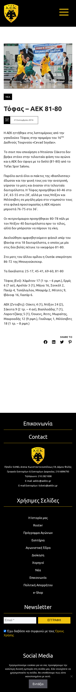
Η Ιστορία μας (38, 518)
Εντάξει (38, 684)
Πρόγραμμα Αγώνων (38, 532)
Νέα (38, 570)
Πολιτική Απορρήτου (38, 585)
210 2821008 (44, 476)
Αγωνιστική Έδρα (38, 547)
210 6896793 (62, 471)
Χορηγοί (38, 562)
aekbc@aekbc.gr (42, 481)
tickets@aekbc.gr (48, 485)
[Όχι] (71, 676)
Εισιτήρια (38, 540)
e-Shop (38, 592)
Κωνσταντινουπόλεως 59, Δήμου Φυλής (50, 467)
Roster (38, 525)
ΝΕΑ (8, 96)
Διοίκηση (38, 555)
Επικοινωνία (38, 577)
